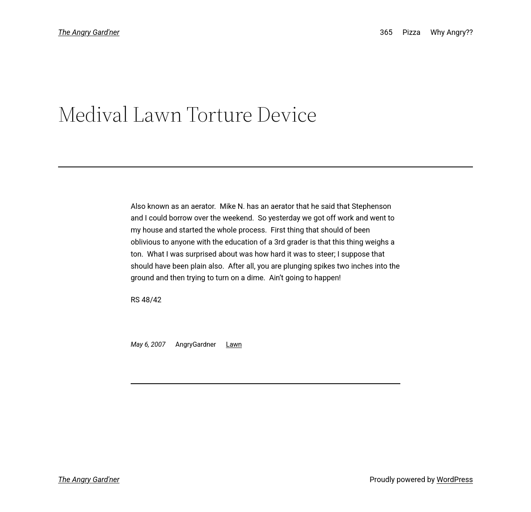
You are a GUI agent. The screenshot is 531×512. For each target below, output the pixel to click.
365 (386, 32)
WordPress (455, 479)
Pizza (411, 32)
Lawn (234, 344)
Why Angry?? (452, 32)
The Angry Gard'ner (88, 32)
